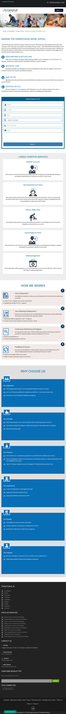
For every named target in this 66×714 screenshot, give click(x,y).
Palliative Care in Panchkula (12, 634)
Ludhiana (7, 597)
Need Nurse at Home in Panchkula (14, 625)
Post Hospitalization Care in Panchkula (15, 632)
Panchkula (7, 595)
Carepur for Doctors (7, 1)
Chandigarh (7, 591)
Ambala (6, 601)
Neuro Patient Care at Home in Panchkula (16, 636)
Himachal (7, 606)
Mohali (6, 593)
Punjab (6, 604)
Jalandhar (7, 599)
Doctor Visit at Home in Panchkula (14, 621)
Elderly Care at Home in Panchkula (14, 617)
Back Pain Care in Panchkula (12, 630)
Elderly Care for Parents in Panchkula (15, 623)
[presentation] (33, 137)
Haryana (6, 608)
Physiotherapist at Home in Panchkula (15, 619)
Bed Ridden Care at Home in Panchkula (15, 628)
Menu (58, 10)
